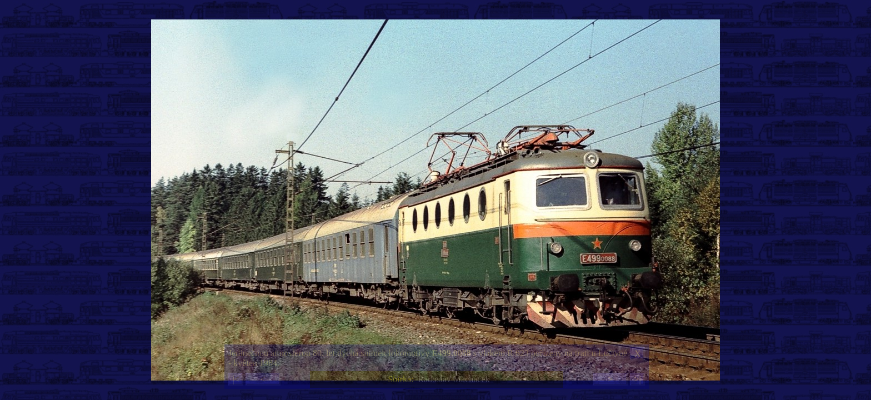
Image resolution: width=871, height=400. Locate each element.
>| (637, 379)
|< (235, 379)
